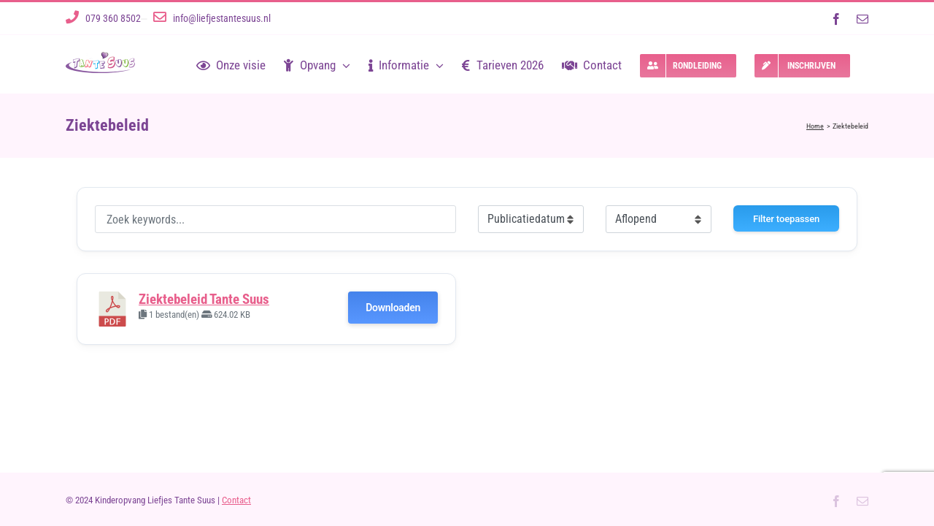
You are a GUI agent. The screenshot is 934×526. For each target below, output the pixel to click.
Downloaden (393, 307)
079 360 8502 (113, 18)
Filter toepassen (786, 218)
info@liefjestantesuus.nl (222, 18)
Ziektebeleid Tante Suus (204, 299)
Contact (236, 500)
